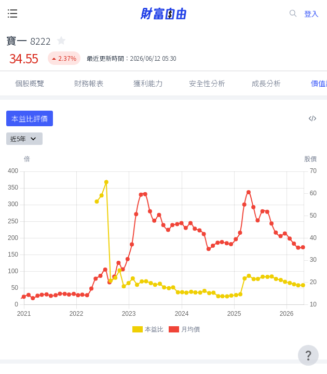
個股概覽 (29, 83)
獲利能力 (147, 83)
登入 (311, 13)
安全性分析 (207, 83)
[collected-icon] (61, 40)
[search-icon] (293, 13)
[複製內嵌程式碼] (312, 118)
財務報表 (88, 83)
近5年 (24, 138)
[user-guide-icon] (308, 355)
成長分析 (266, 83)
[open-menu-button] (12, 13)
